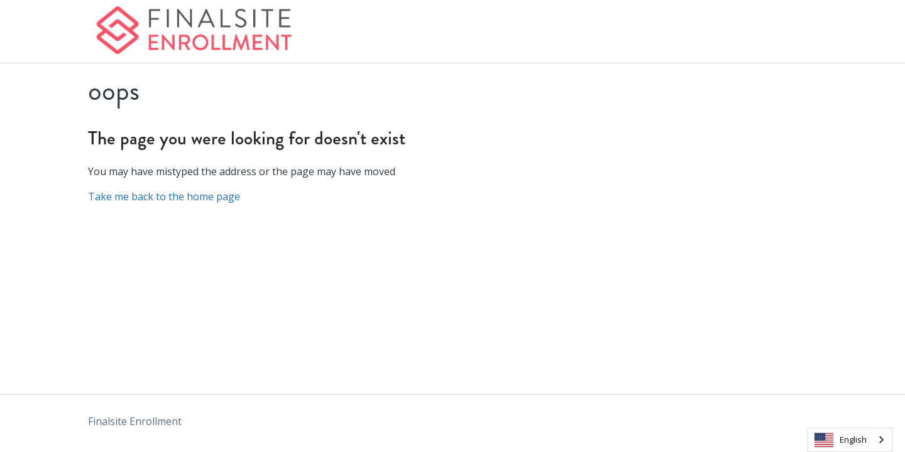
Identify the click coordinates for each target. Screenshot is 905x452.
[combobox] (850, 440)
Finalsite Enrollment (135, 421)
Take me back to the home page (164, 196)
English (840, 440)
